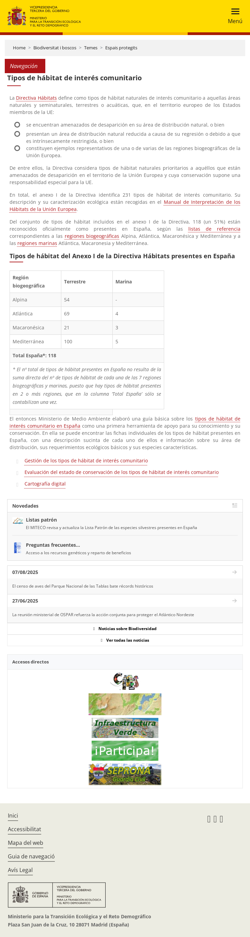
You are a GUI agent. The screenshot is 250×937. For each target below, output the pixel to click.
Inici (13, 815)
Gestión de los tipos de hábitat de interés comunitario (86, 460)
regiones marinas (37, 243)
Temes (90, 48)
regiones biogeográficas (92, 236)
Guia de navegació (31, 856)
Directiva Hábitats (36, 98)
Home (19, 48)
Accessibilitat (24, 829)
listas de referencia (214, 229)
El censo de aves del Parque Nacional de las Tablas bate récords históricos (82, 586)
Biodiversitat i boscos (54, 48)
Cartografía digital (45, 483)
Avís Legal (20, 870)
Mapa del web (25, 842)
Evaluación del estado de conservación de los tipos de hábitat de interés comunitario (122, 472)
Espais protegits (121, 48)
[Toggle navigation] (233, 16)
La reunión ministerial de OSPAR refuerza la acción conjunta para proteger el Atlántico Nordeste (103, 615)
